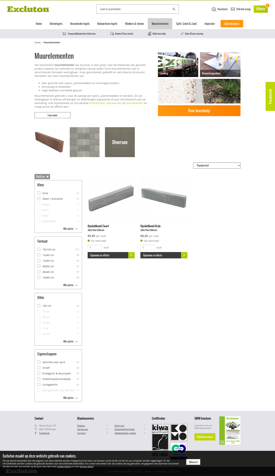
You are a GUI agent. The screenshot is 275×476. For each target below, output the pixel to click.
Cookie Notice (64, 466)
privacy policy (86, 466)
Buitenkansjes (231, 24)
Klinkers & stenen (134, 24)
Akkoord (193, 462)
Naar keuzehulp (199, 110)
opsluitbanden (134, 103)
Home (39, 24)
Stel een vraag (240, 9)
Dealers (81, 425)
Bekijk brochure (205, 437)
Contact (81, 433)
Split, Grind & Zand (186, 24)
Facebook (44, 433)
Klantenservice (85, 418)
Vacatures (220, 9)
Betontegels (56, 24)
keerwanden (114, 103)
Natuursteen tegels (107, 24)
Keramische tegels (80, 24)
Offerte (262, 8)
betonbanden (97, 103)
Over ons (119, 425)
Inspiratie (210, 24)
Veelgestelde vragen (125, 433)
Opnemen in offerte (112, 255)
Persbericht (270, 96)
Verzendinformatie (125, 429)
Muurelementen (160, 24)
